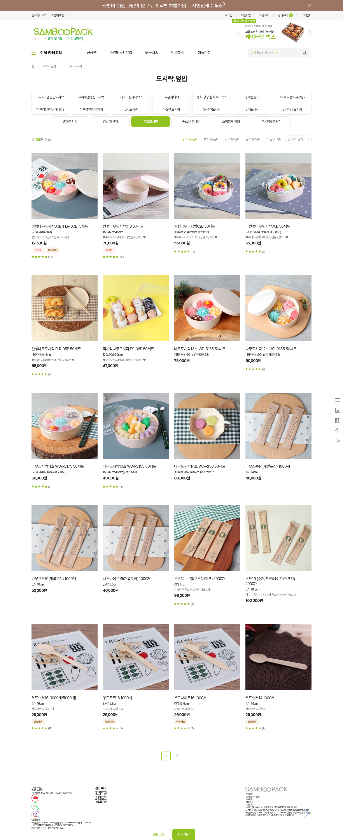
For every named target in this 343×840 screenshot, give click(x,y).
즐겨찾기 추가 (39, 15)
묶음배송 (151, 52)
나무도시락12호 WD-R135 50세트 (271, 349)
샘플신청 (204, 52)
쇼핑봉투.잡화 (231, 122)
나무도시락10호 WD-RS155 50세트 (129, 466)
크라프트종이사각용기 (292, 97)
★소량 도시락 (191, 122)
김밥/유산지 (110, 122)
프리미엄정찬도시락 (91, 97)
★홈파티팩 (171, 97)
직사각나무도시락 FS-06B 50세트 (128, 349)
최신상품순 (211, 140)
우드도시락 (76, 66)
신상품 (91, 52)
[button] (238, 32)
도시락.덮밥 (49, 66)
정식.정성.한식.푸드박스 (212, 97)
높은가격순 (253, 140)
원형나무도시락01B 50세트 (123, 226)
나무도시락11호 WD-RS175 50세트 (58, 466)
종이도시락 (70, 122)
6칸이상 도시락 (292, 109)
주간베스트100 (121, 52)
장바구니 (285, 15)
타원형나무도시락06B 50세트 (267, 226)
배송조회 (264, 15)
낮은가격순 (232, 140)
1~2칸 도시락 (171, 109)
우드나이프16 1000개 (190, 697)
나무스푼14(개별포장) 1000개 (267, 466)
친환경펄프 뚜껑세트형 (50, 109)
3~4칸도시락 (211, 109)
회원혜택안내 (59, 15)
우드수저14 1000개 (260, 697)
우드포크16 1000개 (117, 697)
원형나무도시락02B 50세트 (194, 226)
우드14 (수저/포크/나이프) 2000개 (199, 578)
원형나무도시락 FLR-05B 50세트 (56, 349)
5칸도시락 (252, 109)
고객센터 (307, 15)
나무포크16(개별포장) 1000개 (54, 578)
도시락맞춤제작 (271, 122)
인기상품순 (190, 140)
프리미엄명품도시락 (51, 97)
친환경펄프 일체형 (91, 109)
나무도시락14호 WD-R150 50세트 (199, 466)
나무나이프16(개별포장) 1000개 (126, 578)
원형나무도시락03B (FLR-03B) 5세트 (60, 226)
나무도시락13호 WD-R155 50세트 (200, 349)
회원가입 (245, 15)
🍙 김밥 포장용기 (261, 52)
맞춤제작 (177, 52)
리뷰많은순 (274, 140)
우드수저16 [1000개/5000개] (54, 697)
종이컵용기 (252, 97)
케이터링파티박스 (131, 97)
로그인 (228, 15)
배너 (171, 5)
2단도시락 (131, 109)
